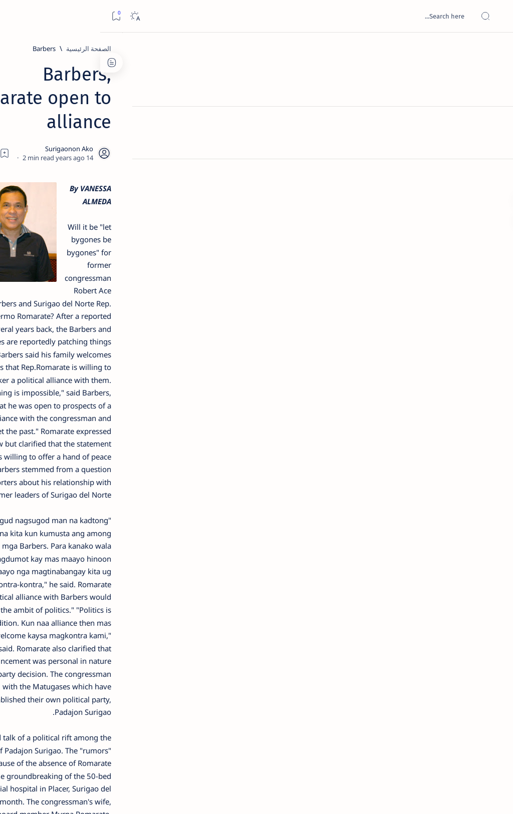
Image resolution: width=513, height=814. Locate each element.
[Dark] (34, 16)
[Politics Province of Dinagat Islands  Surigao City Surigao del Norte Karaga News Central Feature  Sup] (110, 479)
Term (133, 610)
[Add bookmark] (206, 104)
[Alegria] (75, 266)
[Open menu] (494, 16)
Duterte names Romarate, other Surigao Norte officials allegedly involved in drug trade (72, 296)
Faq (40, 610)
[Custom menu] (494, 175)
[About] (494, 123)
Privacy (66, 610)
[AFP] (42, 554)
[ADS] (110, 554)
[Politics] (365, 676)
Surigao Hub (419, 794)
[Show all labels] (117, 577)
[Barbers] (397, 48)
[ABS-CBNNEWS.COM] (110, 529)
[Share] (178, 104)
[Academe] (42, 529)
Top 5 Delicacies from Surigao (70, 164)
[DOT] (75, 331)
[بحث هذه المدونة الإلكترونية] (315, 16)
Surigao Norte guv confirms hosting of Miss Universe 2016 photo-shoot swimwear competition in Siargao (70, 361)
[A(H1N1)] (110, 504)
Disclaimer (101, 610)
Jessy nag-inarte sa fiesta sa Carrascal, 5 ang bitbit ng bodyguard (73, 236)
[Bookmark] (16, 16)
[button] (330, 676)
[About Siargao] (42, 504)
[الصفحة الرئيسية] (494, 50)
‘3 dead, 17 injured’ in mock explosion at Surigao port (75, 416)
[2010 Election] (42, 479)
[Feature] (404, 676)
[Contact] (494, 143)
